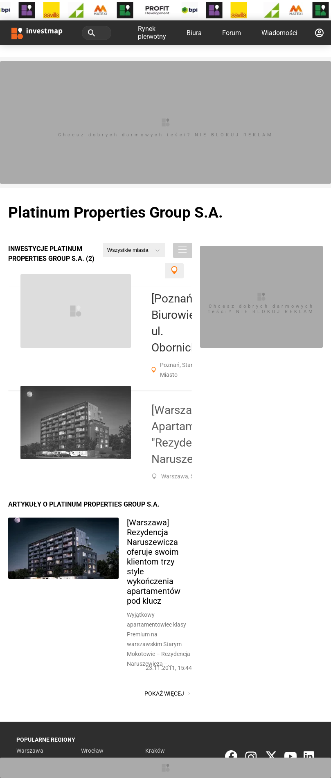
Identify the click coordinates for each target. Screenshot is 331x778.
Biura (194, 33)
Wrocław (92, 750)
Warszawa (29, 750)
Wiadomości (279, 33)
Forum (231, 33)
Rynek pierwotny (152, 32)
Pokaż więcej (168, 693)
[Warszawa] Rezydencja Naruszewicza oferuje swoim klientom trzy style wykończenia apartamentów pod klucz (153, 562)
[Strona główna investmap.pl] (36, 32)
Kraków (155, 750)
